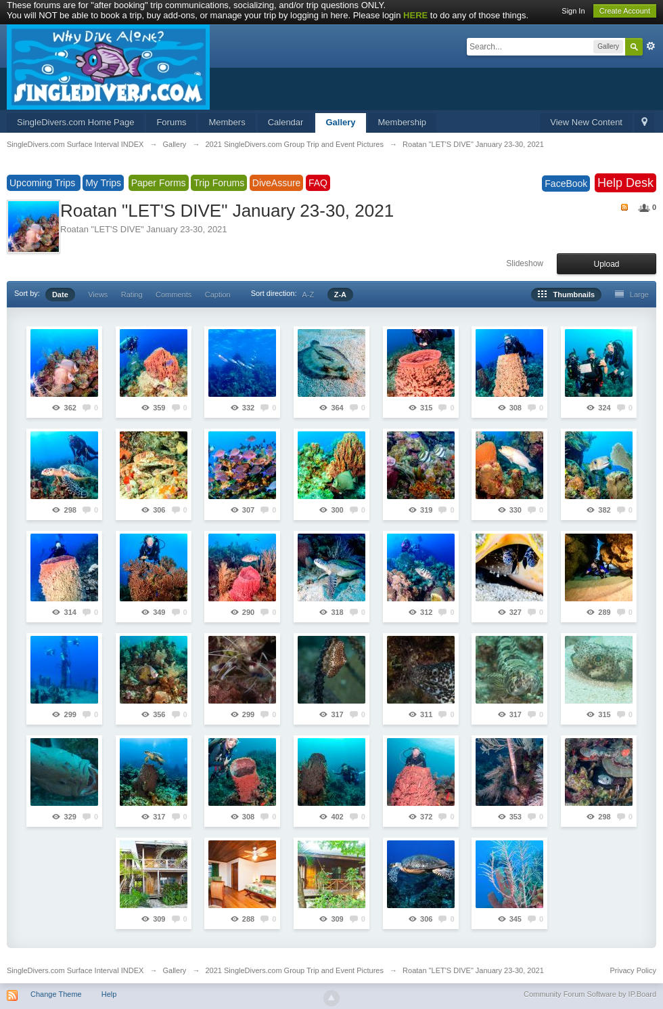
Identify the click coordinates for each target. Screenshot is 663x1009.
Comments (173, 295)
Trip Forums (218, 182)
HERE (415, 15)
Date (60, 295)
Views (98, 295)
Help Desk (625, 183)
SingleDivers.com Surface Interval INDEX (75, 970)
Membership (402, 122)
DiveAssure (276, 182)
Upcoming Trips (43, 182)
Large (632, 295)
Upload (606, 264)
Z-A (340, 295)
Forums (171, 122)
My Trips (103, 182)
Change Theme (56, 994)
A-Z (308, 295)
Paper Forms (158, 182)
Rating (132, 295)
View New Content (586, 122)
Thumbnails (566, 295)
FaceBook (566, 183)
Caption (218, 295)
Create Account (624, 11)
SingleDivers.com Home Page (75, 122)
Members (226, 122)
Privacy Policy (633, 970)
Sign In (573, 11)
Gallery (340, 122)
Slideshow (524, 263)
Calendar (286, 122)
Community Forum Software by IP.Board (590, 994)
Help (109, 994)
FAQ (317, 182)
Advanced (650, 46)
